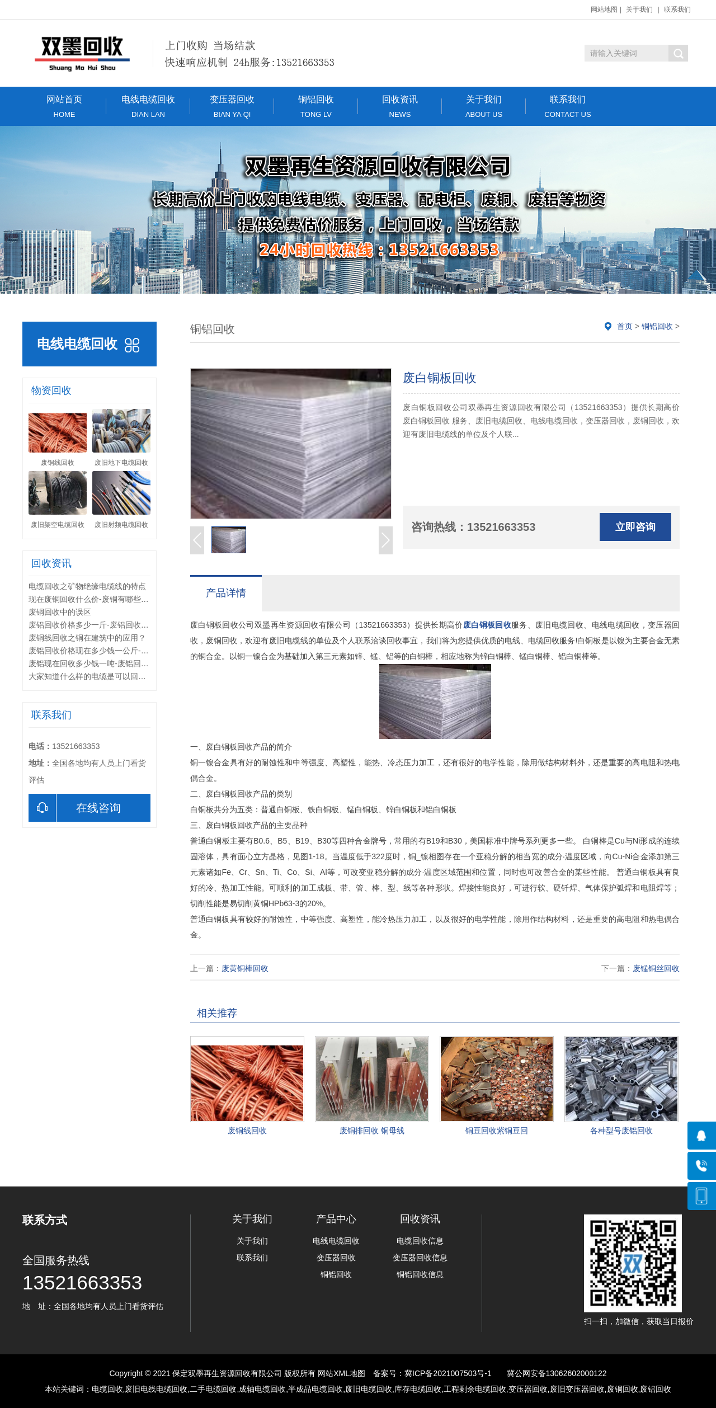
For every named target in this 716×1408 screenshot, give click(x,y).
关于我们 (639, 9)
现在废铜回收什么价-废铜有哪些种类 (93, 599)
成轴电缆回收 (262, 1389)
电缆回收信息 (420, 1241)
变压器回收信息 (420, 1257)
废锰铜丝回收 (656, 968)
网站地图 (604, 9)
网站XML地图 (341, 1373)
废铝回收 (655, 1389)
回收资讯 (400, 107)
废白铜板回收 (487, 624)
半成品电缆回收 (315, 1389)
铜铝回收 (316, 107)
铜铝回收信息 (420, 1274)
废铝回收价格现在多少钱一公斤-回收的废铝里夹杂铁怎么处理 (136, 650)
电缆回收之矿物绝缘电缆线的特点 (87, 586)
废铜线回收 (247, 1130)
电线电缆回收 (148, 107)
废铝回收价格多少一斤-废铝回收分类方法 (100, 624)
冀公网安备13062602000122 (557, 1373)
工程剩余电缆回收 (475, 1389)
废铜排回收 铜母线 (372, 1130)
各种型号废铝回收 (621, 1130)
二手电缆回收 (213, 1389)
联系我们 (677, 9)
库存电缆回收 (417, 1389)
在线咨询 (75, 808)
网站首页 (64, 107)
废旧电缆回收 (368, 1389)
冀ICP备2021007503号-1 (448, 1373)
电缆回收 (107, 1389)
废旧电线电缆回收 (156, 1389)
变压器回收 (232, 107)
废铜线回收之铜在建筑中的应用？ (87, 637)
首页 (625, 326)
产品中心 (336, 1218)
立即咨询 (635, 527)
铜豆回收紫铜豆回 (496, 1130)
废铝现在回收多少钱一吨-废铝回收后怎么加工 (108, 663)
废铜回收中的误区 (60, 612)
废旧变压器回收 (577, 1389)
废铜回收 (622, 1389)
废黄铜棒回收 (245, 968)
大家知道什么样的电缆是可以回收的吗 (95, 676)
